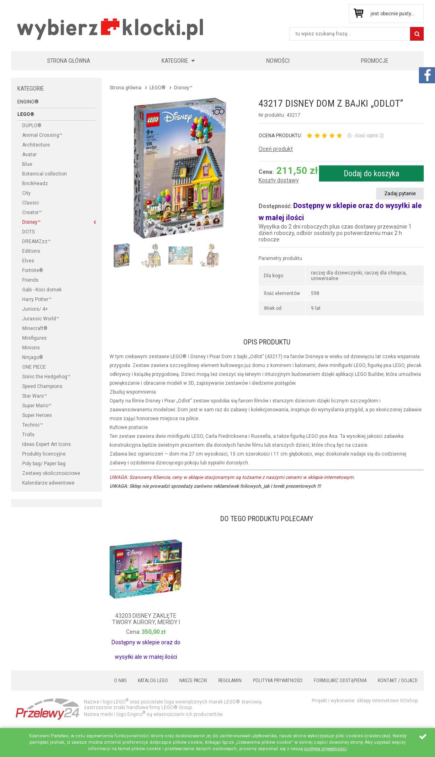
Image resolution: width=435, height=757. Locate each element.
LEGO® (25, 114)
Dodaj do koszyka (371, 173)
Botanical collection (44, 174)
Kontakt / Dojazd (398, 680)
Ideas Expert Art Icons (46, 444)
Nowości (278, 60)
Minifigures (34, 338)
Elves (28, 261)
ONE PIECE (34, 367)
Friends (30, 280)
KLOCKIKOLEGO (110, 29)
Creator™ (32, 212)
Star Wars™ (34, 396)
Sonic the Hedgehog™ (46, 377)
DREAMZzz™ (36, 241)
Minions (31, 348)
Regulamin (230, 680)
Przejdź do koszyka (358, 13)
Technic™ (32, 425)
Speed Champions (42, 386)
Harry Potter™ (37, 299)
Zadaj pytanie (400, 193)
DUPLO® (31, 125)
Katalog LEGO (153, 680)
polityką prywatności (325, 748)
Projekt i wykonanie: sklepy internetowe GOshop (365, 700)
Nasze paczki (193, 680)
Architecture (36, 145)
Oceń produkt (276, 149)
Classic (30, 203)
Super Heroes (37, 415)
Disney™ (31, 222)
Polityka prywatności (277, 680)
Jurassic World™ (40, 319)
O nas (120, 680)
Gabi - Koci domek (42, 290)
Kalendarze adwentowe (48, 483)
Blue (27, 164)
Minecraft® (35, 328)
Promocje (374, 60)
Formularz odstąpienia (340, 680)
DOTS (28, 232)
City (26, 193)
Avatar (29, 154)
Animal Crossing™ (42, 135)
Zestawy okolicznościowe (51, 473)
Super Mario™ (37, 405)
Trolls (28, 434)
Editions (31, 251)
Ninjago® (32, 357)
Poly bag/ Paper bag (44, 463)
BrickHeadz (35, 183)
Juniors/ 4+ (35, 309)
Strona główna (68, 60)
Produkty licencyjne (44, 454)
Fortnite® (32, 270)
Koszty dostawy (279, 180)
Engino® (28, 102)
